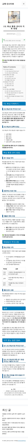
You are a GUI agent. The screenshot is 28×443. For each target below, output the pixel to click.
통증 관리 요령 (10, 85)
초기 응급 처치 (10, 76)
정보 (14, 389)
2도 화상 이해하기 (8, 69)
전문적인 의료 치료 (11, 78)
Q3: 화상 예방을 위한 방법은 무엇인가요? (15, 97)
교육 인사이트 (8, 3)
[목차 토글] (22, 67)
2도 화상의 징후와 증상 (12, 73)
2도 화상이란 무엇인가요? (13, 71)
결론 (5, 87)
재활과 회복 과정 (11, 80)
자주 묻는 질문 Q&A (9, 89)
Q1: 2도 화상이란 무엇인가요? (14, 91)
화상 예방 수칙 (10, 83)
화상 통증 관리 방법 (9, 74)
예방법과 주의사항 (9, 82)
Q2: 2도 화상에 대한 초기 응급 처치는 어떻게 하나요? (15, 93)
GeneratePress (22, 440)
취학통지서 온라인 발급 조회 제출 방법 (15, 391)
